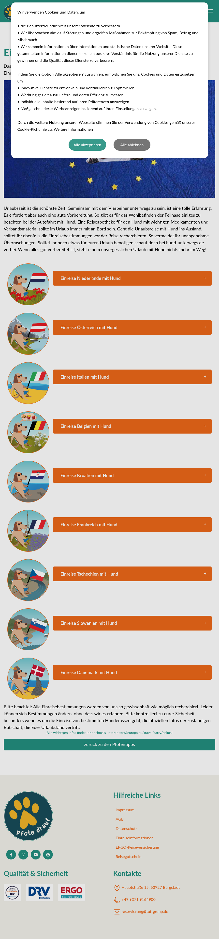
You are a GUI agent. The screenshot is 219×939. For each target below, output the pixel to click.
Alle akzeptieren (87, 144)
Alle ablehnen (132, 144)
